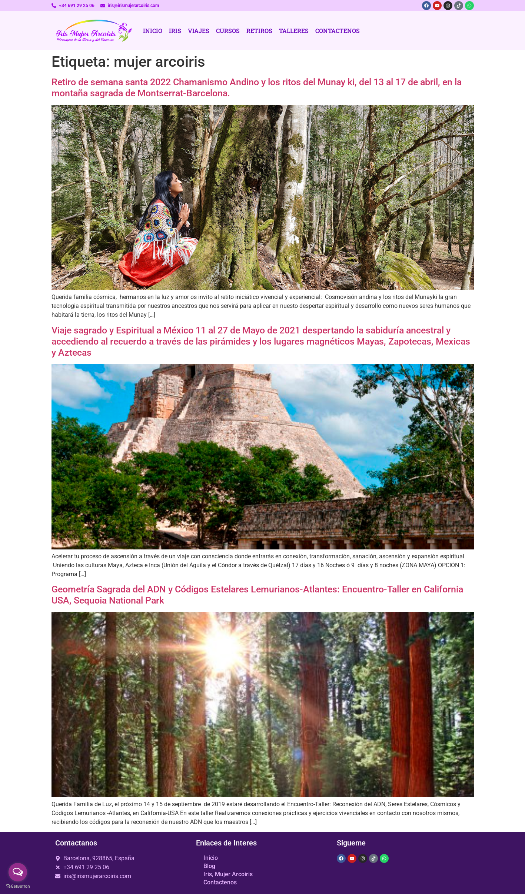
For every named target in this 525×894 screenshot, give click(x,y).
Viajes (198, 30)
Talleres (294, 30)
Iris (175, 30)
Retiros (259, 30)
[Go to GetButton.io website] (18, 886)
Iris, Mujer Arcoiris (228, 874)
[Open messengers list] (18, 872)
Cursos (228, 30)
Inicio (152, 30)
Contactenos (337, 30)
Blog (209, 866)
